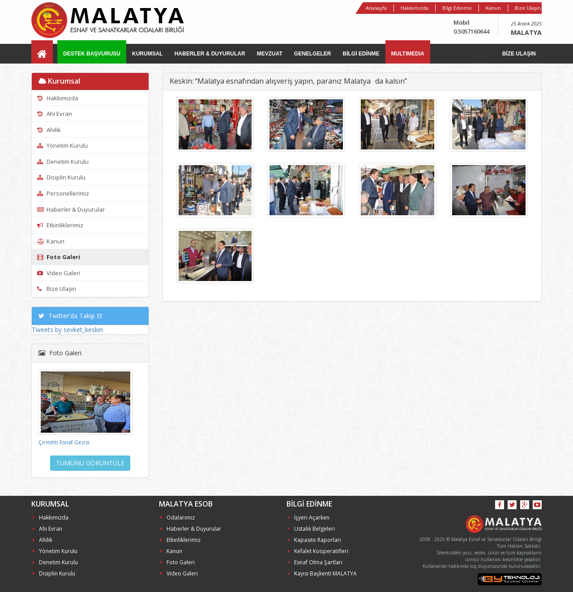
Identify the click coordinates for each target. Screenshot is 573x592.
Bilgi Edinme (457, 7)
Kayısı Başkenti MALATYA (322, 573)
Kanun (493, 7)
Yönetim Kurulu (62, 145)
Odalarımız (177, 517)
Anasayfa (376, 7)
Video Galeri (58, 273)
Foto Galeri (58, 257)
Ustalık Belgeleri (311, 528)
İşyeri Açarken (308, 517)
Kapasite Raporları (314, 540)
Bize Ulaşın (528, 7)
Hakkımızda (414, 7)
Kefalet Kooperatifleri (318, 551)
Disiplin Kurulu (61, 177)
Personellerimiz (63, 193)
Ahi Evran (54, 114)
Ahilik (49, 130)
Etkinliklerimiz (60, 225)
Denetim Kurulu (63, 162)
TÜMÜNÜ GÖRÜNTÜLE (90, 463)
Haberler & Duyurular (71, 209)
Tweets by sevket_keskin (67, 329)
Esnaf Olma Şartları (315, 562)
